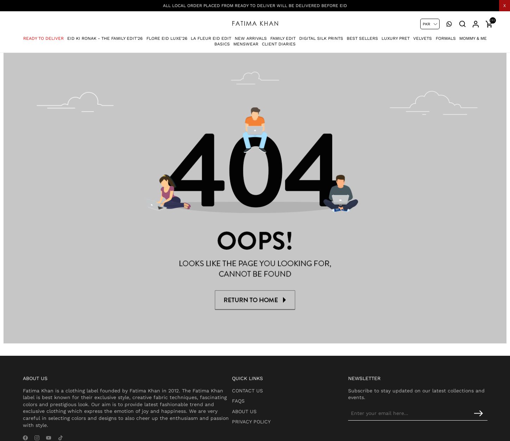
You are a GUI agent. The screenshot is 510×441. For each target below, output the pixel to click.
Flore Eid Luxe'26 (166, 34)
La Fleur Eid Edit (211, 34)
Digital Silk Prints (321, 34)
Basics (222, 40)
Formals (446, 34)
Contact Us (265, 378)
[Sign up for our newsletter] (429, 401)
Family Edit (283, 34)
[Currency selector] (430, 24)
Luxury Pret (396, 34)
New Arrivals (251, 34)
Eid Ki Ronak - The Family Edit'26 (105, 34)
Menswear (245, 40)
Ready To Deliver (43, 34)
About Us (262, 399)
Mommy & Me (473, 34)
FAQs (256, 388)
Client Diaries (279, 40)
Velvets (422, 34)
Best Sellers (362, 34)
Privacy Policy (269, 409)
